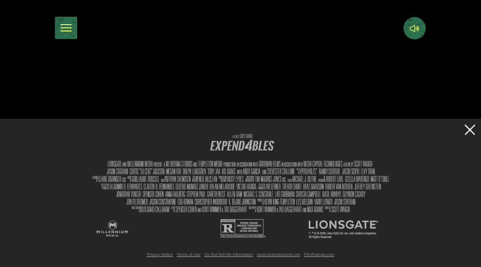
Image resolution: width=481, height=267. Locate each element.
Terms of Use (189, 254)
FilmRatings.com (319, 254)
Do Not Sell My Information (228, 254)
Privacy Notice (160, 254)
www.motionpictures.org (278, 254)
